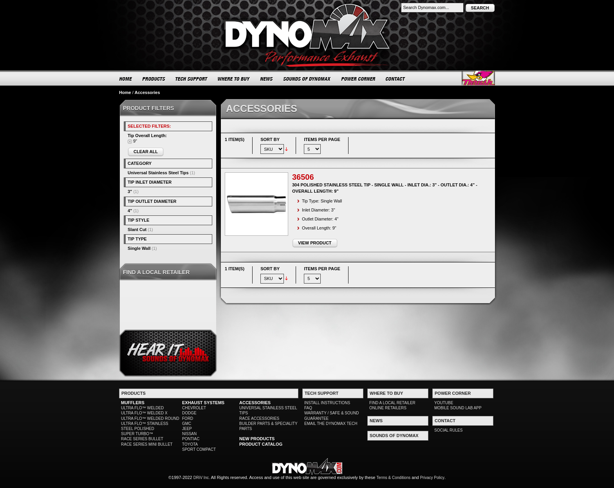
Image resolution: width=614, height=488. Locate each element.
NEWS (266, 79)
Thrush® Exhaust (478, 78)
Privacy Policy (432, 477)
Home (125, 92)
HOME (125, 79)
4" (130, 210)
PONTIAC (190, 439)
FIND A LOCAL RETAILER (392, 403)
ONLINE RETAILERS (387, 408)
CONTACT (396, 79)
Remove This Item (130, 141)
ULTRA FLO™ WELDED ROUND (150, 418)
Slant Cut (137, 229)
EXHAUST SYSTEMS (203, 402)
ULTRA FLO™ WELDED (142, 408)
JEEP (187, 429)
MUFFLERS (132, 402)
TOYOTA (190, 444)
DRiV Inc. (201, 477)
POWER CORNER (358, 79)
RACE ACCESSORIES (259, 418)
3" (130, 191)
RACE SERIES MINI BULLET (147, 444)
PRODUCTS (154, 79)
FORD (187, 418)
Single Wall (139, 248)
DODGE (189, 413)
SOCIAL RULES (448, 430)
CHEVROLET (194, 408)
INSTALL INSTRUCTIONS (327, 403)
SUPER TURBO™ (137, 434)
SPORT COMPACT (199, 449)
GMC (186, 423)
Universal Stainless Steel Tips (158, 172)
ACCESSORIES (255, 402)
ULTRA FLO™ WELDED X (144, 413)
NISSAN (189, 434)
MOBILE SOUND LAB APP (458, 408)
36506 (303, 177)
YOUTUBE (443, 403)
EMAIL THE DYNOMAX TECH (330, 423)
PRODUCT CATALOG (260, 444)
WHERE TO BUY (234, 79)
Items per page (322, 139)
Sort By (270, 139)
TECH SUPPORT (191, 79)
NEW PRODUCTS (256, 438)
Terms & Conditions (394, 477)
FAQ (308, 408)
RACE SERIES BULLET (142, 439)
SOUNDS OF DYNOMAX (307, 79)
